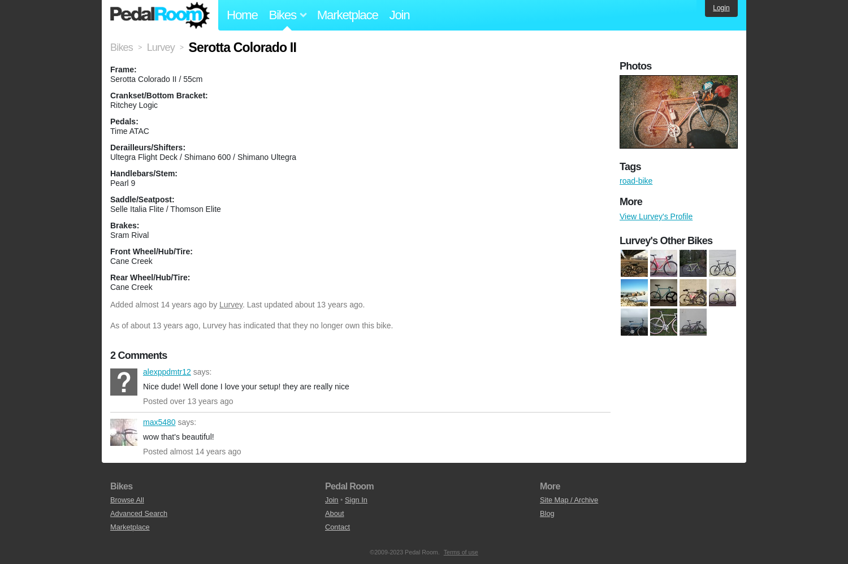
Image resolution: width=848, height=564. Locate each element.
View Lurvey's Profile (656, 216)
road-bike (636, 180)
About (334, 513)
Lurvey (231, 304)
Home (242, 15)
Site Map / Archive (569, 500)
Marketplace (347, 15)
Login (721, 8)
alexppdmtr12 (123, 382)
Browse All (127, 500)
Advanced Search (138, 513)
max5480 (123, 432)
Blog (547, 513)
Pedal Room (160, 15)
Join (400, 15)
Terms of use (461, 552)
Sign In (356, 500)
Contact (337, 527)
